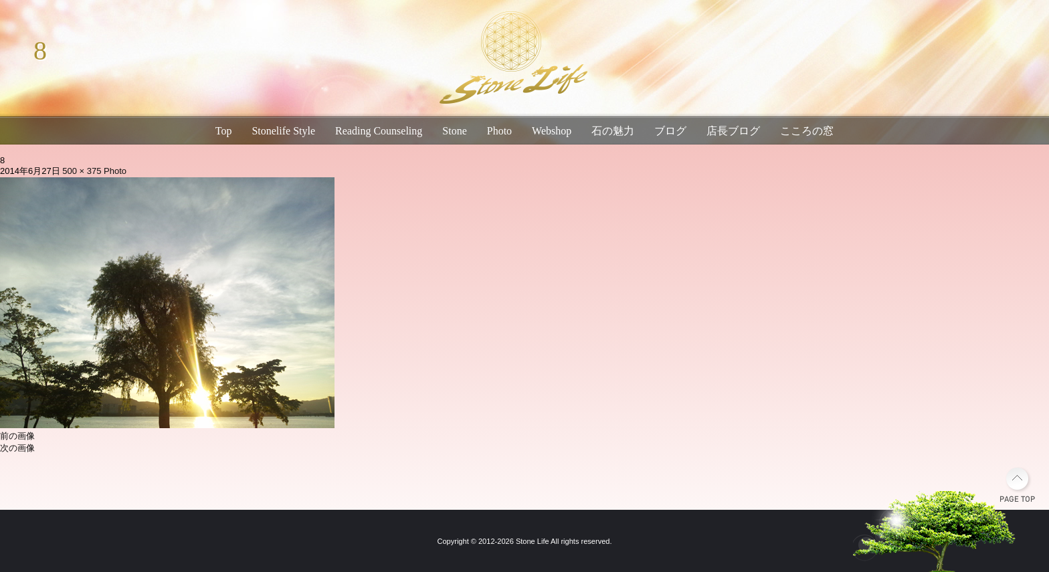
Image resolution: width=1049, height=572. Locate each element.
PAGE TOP (1017, 484)
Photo (499, 130)
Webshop (551, 130)
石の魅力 (612, 130)
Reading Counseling (378, 130)
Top (223, 130)
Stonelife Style (283, 130)
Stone (454, 130)
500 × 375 (81, 171)
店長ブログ (733, 130)
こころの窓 (807, 130)
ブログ (670, 130)
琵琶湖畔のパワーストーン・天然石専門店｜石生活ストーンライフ (511, 59)
